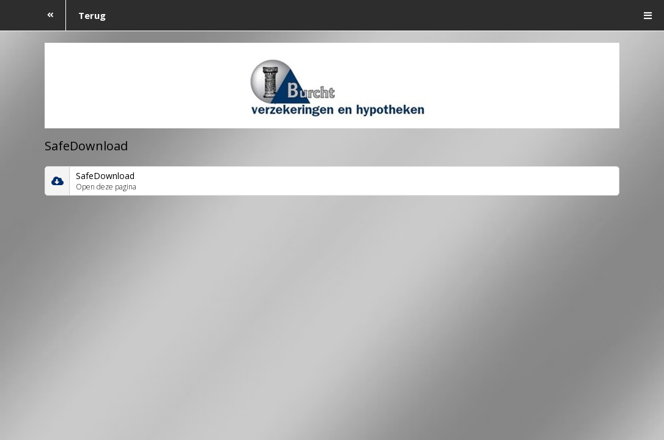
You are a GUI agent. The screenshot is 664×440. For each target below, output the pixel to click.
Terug (70, 15)
